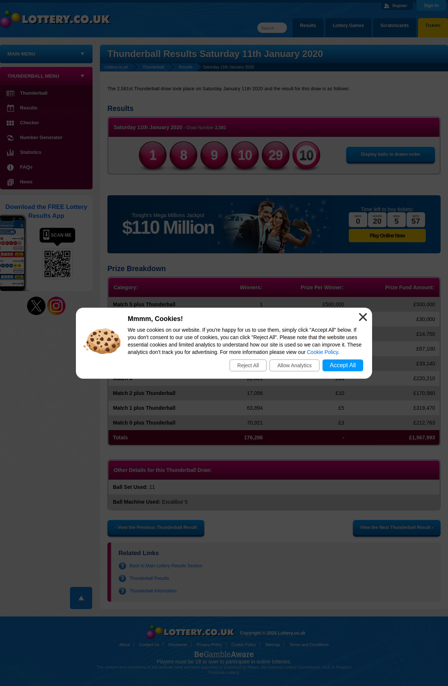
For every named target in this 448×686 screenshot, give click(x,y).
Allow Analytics (294, 365)
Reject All (248, 365)
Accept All (343, 365)
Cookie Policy (322, 352)
